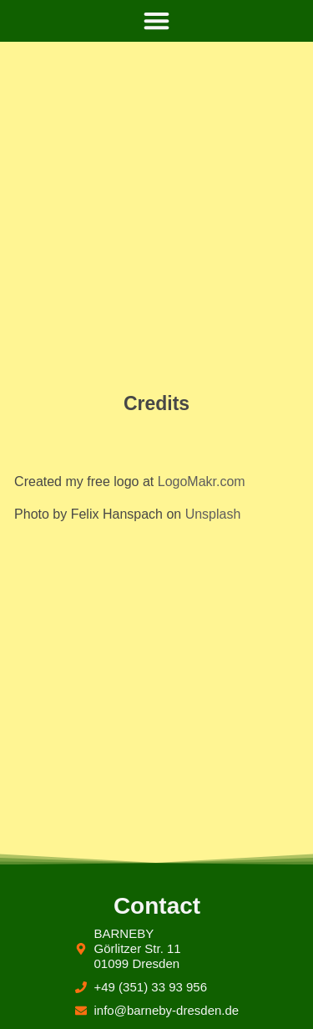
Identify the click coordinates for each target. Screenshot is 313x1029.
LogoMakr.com (201, 481)
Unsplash (213, 514)
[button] (157, 21)
